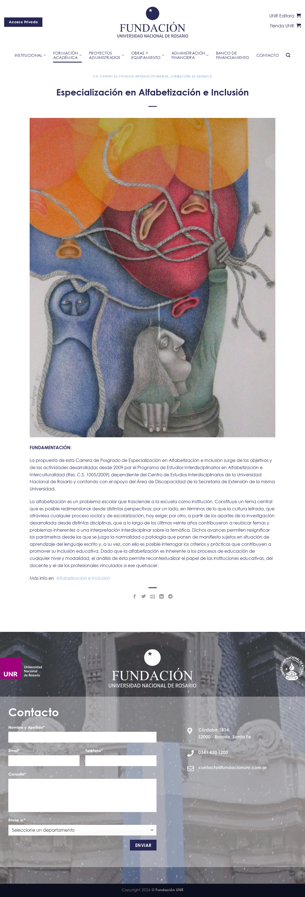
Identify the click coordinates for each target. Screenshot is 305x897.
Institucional (30, 55)
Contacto (268, 55)
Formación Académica (191, 76)
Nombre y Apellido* (26, 727)
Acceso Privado (23, 22)
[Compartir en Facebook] (134, 596)
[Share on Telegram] (170, 596)
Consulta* (17, 774)
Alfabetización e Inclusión (83, 578)
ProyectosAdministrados (106, 55)
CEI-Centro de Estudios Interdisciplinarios (131, 76)
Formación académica (67, 55)
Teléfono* (94, 750)
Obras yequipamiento (147, 55)
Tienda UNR (285, 26)
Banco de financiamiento (232, 55)
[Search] (288, 55)
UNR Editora (285, 16)
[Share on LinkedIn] (161, 596)
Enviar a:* (16, 820)
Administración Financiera (190, 55)
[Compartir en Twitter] (143, 596)
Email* (14, 750)
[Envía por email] (152, 596)
